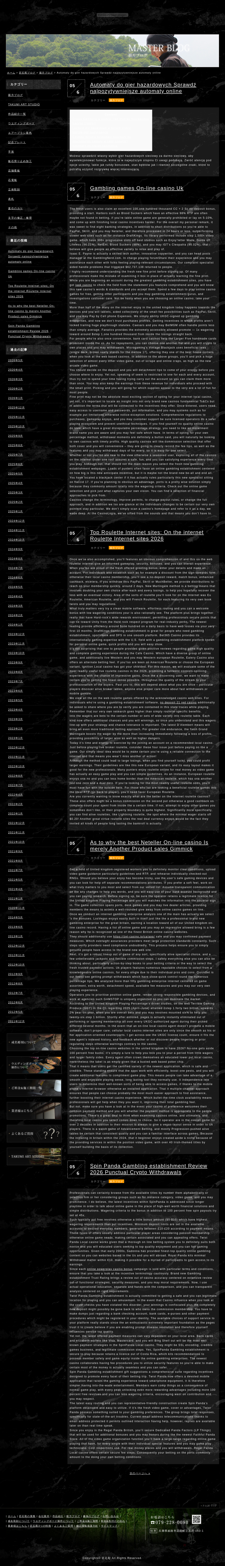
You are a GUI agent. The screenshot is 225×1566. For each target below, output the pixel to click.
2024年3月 (15, 605)
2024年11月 (16, 530)
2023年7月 (15, 681)
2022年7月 (15, 785)
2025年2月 (15, 502)
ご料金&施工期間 (87, 1521)
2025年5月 (15, 473)
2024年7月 (15, 568)
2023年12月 (16, 634)
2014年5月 (15, 917)
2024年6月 (15, 577)
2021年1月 (15, 898)
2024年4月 (15, 596)
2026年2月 (15, 388)
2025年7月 (15, 454)
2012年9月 (15, 974)
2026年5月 (15, 360)
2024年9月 (15, 549)
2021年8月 (15, 860)
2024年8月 (15, 558)
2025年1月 (15, 511)
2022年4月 (15, 794)
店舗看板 (14, 170)
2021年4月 (15, 889)
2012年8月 (15, 983)
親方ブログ (46, 72)
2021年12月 (16, 823)
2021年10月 (16, 842)
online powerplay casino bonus (110, 1269)
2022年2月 (15, 804)
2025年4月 (15, 483)
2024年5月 (15, 587)
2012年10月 (16, 964)
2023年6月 (15, 690)
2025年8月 (15, 445)
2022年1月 (15, 813)
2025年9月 (15, 435)
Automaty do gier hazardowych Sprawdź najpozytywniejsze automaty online (31, 256)
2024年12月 (16, 520)
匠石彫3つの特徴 (40, 1525)
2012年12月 (16, 945)
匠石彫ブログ (27, 72)
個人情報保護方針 (87, 1525)
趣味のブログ (91, 1516)
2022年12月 (16, 747)
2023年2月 (15, 728)
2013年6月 (15, 926)
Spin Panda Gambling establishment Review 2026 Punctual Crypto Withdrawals (29, 331)
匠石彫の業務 (27, 1516)
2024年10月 (16, 539)
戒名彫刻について (19, 1521)
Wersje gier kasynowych (90, 132)
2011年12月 (16, 1021)
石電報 (12, 180)
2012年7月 (15, 993)
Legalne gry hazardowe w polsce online (102, 128)
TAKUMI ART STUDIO (24, 104)
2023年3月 (15, 719)
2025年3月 (15, 492)
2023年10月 (16, 653)
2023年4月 (15, 709)
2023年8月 (15, 672)
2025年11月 (16, 417)
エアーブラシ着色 (20, 132)
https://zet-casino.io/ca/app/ (134, 936)
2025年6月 (15, 464)
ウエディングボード (21, 123)
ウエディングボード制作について (53, 1521)
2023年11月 (16, 643)
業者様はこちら (17, 1525)
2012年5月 (15, 1011)
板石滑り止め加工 (20, 161)
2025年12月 (16, 407)
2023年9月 (15, 662)
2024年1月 (15, 624)
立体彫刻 (14, 189)
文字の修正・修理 (20, 217)
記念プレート (17, 142)
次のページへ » (140, 1473)
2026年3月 (15, 379)
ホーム (11, 72)
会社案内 (43, 1516)
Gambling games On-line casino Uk (137, 188)
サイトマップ (109, 1525)
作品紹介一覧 (17, 114)
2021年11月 (16, 832)
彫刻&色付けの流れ (113, 1521)
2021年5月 (15, 879)
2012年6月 (15, 1002)
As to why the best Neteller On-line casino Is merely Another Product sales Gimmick (31, 311)
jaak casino (83, 285)
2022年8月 (15, 775)
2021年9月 (15, 851)
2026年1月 (15, 398)
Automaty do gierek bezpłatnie (95, 145)
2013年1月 (15, 936)
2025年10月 (16, 426)
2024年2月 (15, 615)
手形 (11, 151)
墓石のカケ (15, 208)
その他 (12, 227)
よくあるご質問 (63, 1525)
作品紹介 (58, 1516)
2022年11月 (16, 757)
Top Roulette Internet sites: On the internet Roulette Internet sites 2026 (31, 291)
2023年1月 (15, 738)
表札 (11, 198)
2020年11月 (16, 908)
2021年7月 (15, 870)
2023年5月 (15, 700)
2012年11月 (16, 955)
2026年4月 (15, 369)
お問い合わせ (111, 1516)
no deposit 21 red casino (178, 702)
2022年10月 (16, 766)
